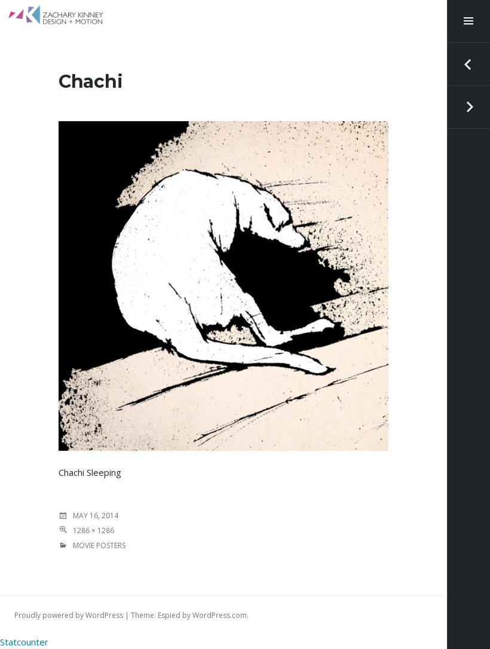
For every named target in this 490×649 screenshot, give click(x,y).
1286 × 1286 (93, 530)
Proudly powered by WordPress (68, 615)
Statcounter (24, 642)
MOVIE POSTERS (99, 545)
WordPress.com (219, 615)
